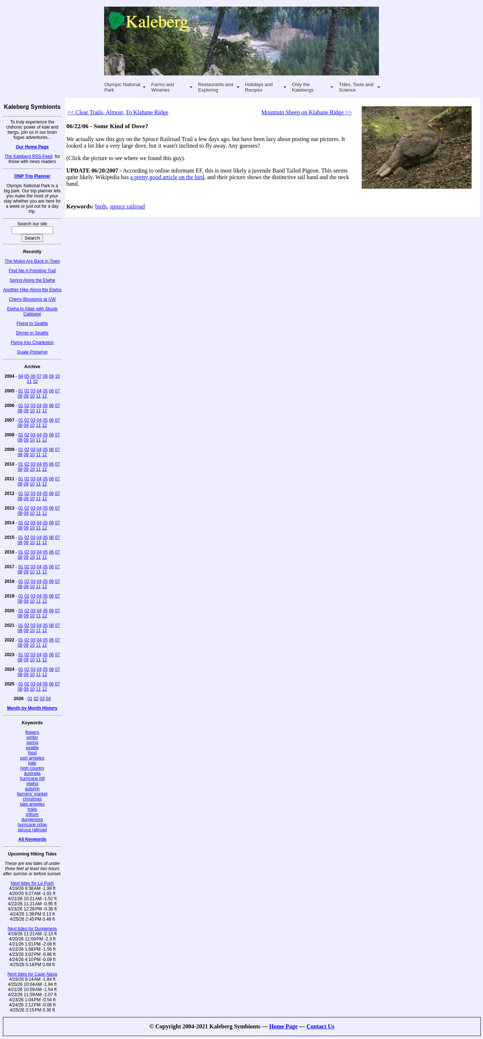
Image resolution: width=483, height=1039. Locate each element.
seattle (32, 747)
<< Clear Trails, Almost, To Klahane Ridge (117, 112)
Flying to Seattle (32, 323)
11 (29, 381)
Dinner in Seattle (32, 333)
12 (35, 381)
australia (32, 773)
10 (57, 376)
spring (32, 742)
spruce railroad (32, 829)
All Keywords (32, 839)
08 (45, 376)
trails (32, 809)
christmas (32, 799)
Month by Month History (32, 708)
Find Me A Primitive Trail (32, 270)
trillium (32, 814)
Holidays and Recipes (259, 87)
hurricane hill (32, 778)
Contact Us (320, 1026)
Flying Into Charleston (32, 342)
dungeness (32, 819)
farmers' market (32, 793)
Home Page (283, 1026)
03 (32, 390)
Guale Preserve (32, 352)
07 (39, 376)
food (32, 752)
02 (27, 390)
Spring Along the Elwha (32, 280)
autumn (32, 788)
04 (20, 376)
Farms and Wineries (162, 87)
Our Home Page (32, 146)
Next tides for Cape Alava (32, 974)
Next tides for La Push (32, 883)
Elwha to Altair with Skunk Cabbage (32, 311)
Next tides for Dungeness (32, 928)
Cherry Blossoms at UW (32, 299)
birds (101, 206)
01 (20, 390)
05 (27, 376)
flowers (32, 732)
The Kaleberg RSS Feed (28, 156)
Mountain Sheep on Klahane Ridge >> (306, 112)
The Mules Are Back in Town (32, 261)
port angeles (32, 758)
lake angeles (32, 804)
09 (51, 376)
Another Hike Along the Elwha (32, 289)
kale (32, 763)
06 (32, 376)
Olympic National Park (122, 87)
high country (32, 768)
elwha (32, 783)
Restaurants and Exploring (215, 87)
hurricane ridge (32, 824)
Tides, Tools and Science (356, 87)
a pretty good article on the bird (167, 177)
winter (32, 737)
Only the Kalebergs (303, 87)
